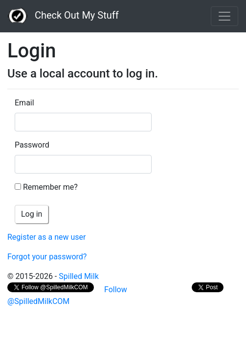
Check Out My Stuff (63, 16)
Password (32, 145)
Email (24, 102)
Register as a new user (46, 237)
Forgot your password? (47, 256)
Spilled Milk (79, 276)
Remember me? (50, 187)
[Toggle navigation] (224, 16)
